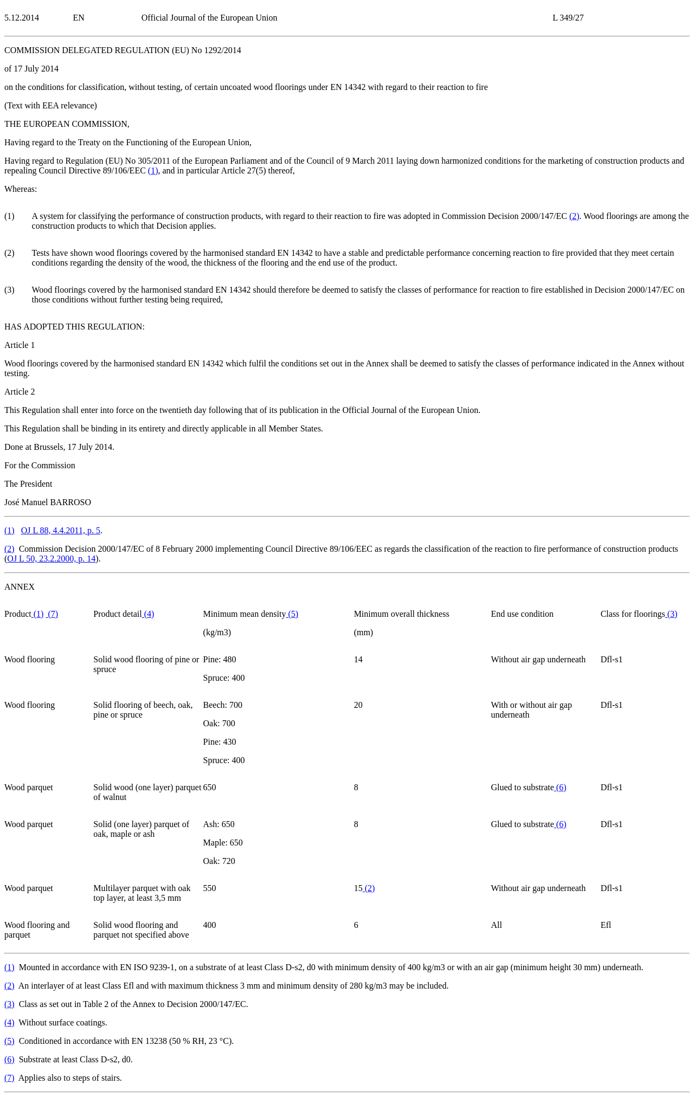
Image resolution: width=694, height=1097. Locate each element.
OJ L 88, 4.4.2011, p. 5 (60, 530)
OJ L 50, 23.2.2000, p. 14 (51, 558)
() (153, 170)
